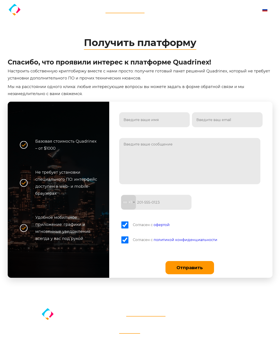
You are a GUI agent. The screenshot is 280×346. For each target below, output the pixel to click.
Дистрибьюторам (183, 9)
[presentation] (227, 202)
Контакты (209, 9)
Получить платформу (125, 9)
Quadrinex (34, 9)
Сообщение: (131, 136)
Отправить (190, 267)
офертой (162, 225)
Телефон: (130, 193)
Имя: (124, 110)
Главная (97, 9)
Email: (198, 110)
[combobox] (128, 202)
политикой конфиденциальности (185, 240)
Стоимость (155, 9)
